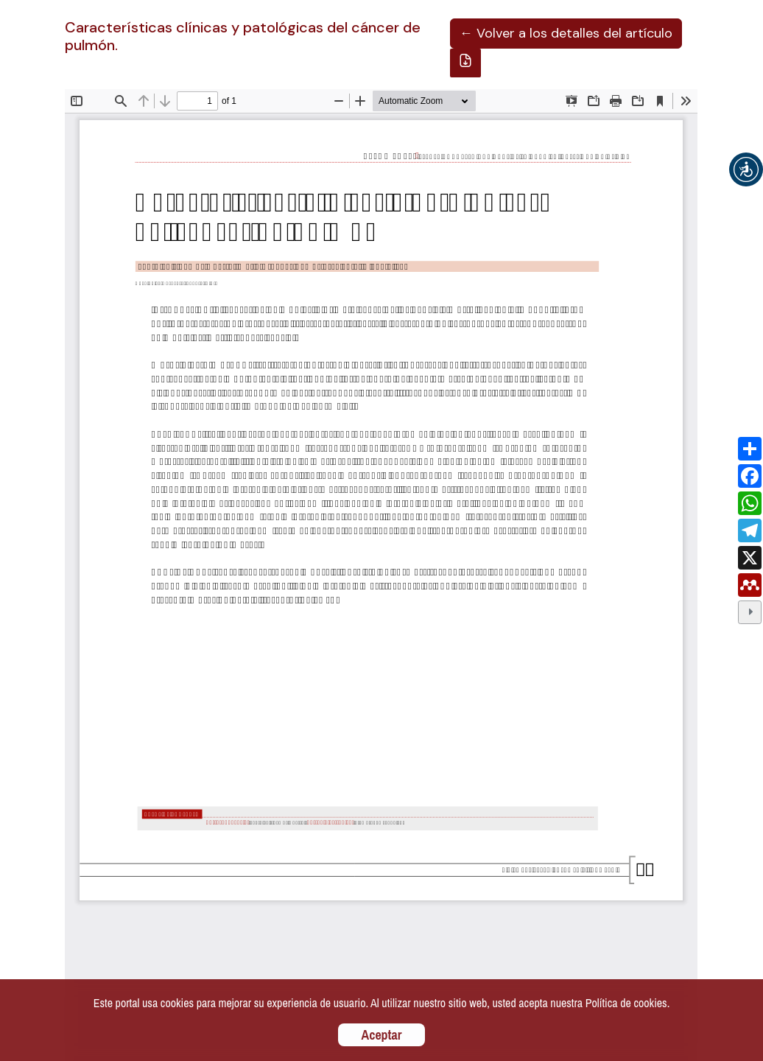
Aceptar (382, 1035)
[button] (746, 169)
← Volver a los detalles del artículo (566, 33)
